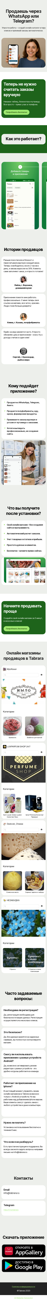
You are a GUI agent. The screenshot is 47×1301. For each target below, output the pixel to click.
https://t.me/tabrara (12, 1210)
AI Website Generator (23, 1298)
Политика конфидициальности (23, 1287)
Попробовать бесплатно (16, 112)
